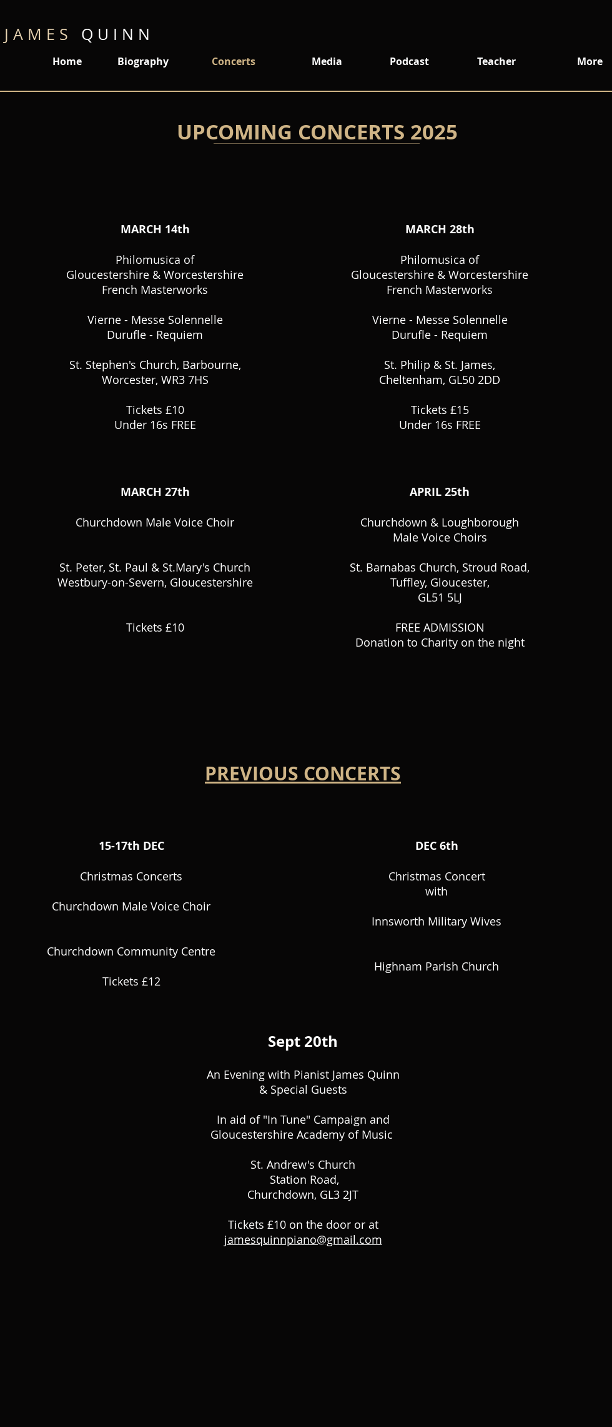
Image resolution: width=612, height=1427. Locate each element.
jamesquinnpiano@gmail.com (303, 1239)
